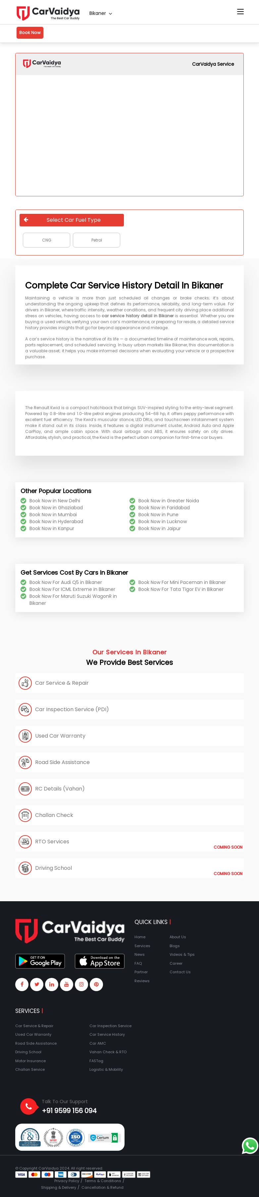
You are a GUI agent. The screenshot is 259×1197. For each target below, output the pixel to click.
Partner (141, 972)
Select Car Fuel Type (62, 220)
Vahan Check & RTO (108, 1052)
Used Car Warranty (33, 1034)
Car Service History (107, 1034)
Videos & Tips (182, 954)
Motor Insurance (30, 1060)
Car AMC (97, 1043)
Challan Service (30, 1069)
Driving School (28, 1052)
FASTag (96, 1060)
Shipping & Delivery (58, 1187)
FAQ (138, 963)
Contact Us (180, 972)
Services (142, 945)
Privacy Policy (66, 1180)
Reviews (142, 981)
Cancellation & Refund (102, 1187)
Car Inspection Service (110, 1025)
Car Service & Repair (34, 1025)
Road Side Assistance (36, 1043)
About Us (178, 937)
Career (176, 963)
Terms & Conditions (102, 1180)
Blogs (175, 945)
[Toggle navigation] (240, 12)
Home (139, 937)
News (139, 954)
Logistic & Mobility (106, 1069)
